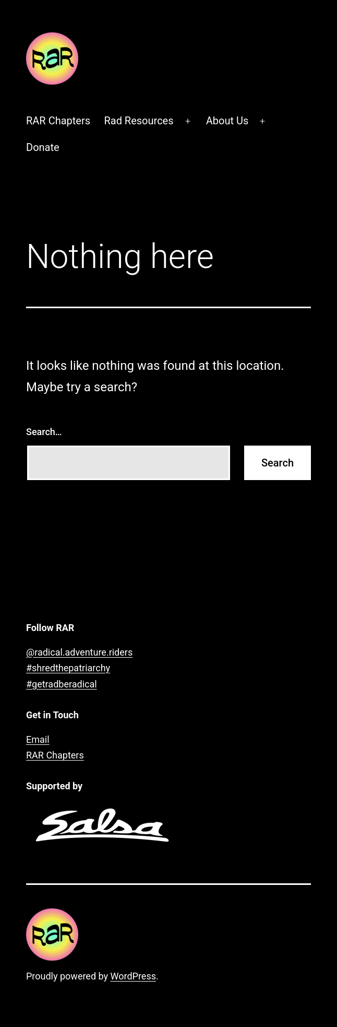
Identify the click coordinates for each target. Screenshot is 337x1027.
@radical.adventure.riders (79, 652)
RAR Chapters (58, 120)
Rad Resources (138, 120)
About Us (227, 120)
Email (38, 739)
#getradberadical (61, 684)
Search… (44, 431)
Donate (42, 147)
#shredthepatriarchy (68, 667)
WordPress (133, 976)
